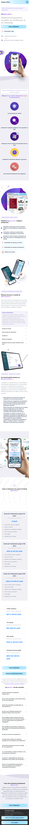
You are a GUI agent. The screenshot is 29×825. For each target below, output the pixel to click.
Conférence (5, 335)
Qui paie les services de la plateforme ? (11, 734)
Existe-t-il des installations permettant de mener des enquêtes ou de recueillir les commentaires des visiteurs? (12, 765)
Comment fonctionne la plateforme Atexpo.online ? (10, 693)
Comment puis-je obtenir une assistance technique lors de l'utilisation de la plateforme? (13, 739)
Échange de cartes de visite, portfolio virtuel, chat (13, 343)
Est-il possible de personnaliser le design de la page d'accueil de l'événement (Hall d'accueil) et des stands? (13, 728)
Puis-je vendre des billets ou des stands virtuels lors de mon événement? (13, 699)
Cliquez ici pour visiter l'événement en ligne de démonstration (14, 96)
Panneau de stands (6, 328)
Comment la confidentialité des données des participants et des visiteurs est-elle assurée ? (13, 758)
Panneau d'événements (7, 312)
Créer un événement (14, 27)
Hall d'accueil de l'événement (9, 332)
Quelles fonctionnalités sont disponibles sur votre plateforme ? (12, 705)
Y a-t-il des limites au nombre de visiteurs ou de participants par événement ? (13, 752)
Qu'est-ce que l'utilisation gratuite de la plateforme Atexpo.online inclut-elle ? (11, 712)
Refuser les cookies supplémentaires (14, 818)
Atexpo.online (5, 2)
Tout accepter (14, 822)
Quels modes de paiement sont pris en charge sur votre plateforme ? (13, 746)
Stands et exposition (7, 339)
